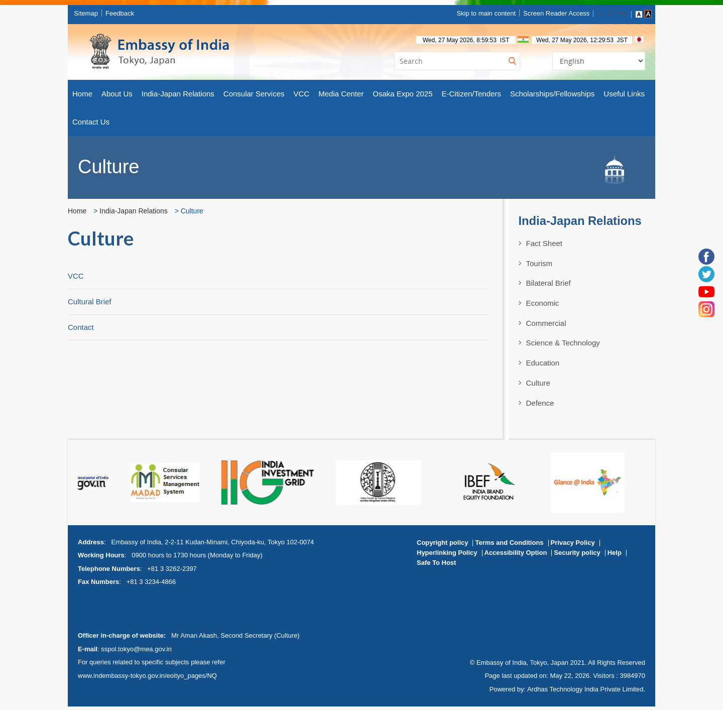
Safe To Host (436, 565)
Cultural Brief (89, 305)
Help (615, 555)
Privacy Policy (573, 545)
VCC (302, 96)
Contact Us (90, 125)
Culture (538, 386)
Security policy (577, 555)
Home (82, 96)
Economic (542, 306)
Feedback (123, 15)
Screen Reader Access (550, 15)
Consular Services (254, 96)
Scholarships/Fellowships (552, 96)
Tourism (539, 266)
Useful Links (624, 96)
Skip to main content (480, 15)
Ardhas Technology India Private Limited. (586, 692)
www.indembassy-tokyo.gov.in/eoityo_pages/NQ (147, 678)
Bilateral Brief (548, 286)
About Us (117, 96)
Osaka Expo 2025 (402, 96)
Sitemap (90, 15)
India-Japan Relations (178, 96)
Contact (81, 330)
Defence (540, 406)
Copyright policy (442, 545)
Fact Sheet (544, 246)
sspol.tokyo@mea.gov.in (136, 652)
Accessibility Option (516, 555)
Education (543, 366)
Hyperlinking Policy (447, 555)
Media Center (341, 96)
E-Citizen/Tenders (471, 96)
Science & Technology (563, 346)
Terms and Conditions (509, 545)
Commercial (546, 326)
